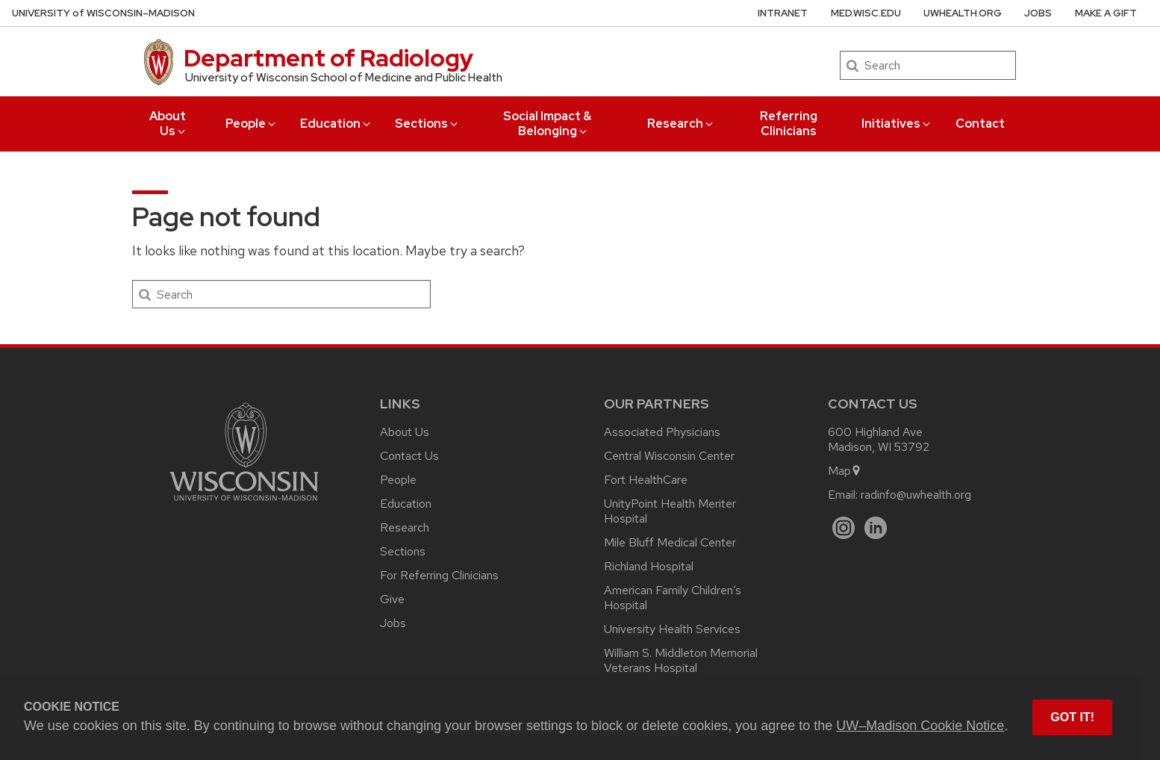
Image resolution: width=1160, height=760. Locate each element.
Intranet (783, 13)
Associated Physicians (662, 432)
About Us (168, 123)
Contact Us (409, 456)
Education (336, 123)
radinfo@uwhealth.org (916, 494)
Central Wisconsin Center (669, 456)
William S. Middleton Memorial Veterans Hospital (681, 660)
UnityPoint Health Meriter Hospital (670, 511)
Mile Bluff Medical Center (670, 542)
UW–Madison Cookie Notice (920, 725)
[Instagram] (844, 528)
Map (844, 471)
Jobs (1038, 13)
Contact (980, 123)
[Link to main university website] (244, 503)
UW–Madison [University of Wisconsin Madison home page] (103, 13)
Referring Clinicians (788, 123)
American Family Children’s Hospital (672, 597)
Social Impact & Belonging (547, 123)
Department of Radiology (328, 58)
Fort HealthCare (645, 480)
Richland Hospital (648, 566)
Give (392, 599)
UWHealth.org (962, 13)
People (251, 123)
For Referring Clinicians (439, 575)
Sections (427, 123)
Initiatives (896, 123)
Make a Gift (1106, 13)
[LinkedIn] (876, 528)
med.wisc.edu (866, 13)
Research (681, 123)
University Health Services (672, 629)
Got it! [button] (1072, 717)
